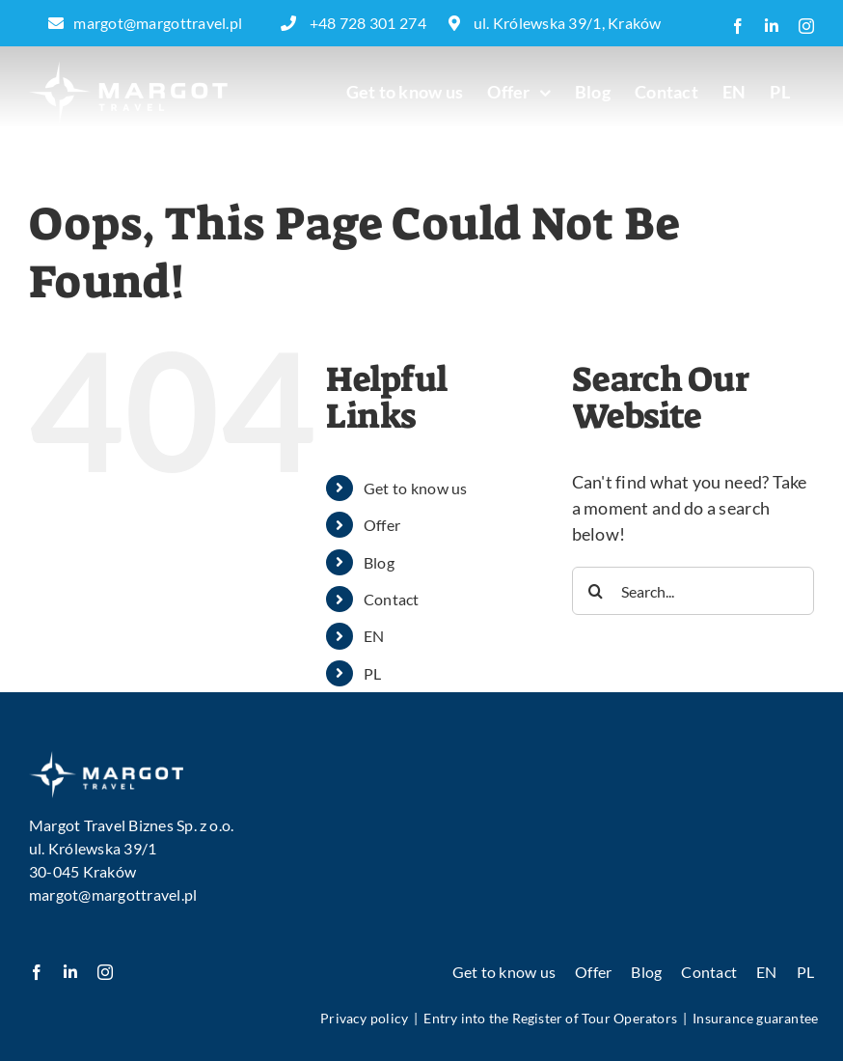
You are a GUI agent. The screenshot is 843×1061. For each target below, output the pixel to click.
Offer (382, 525)
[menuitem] (734, 91)
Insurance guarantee (755, 1018)
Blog (379, 562)
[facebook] (36, 972)
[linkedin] (70, 972)
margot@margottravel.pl (145, 23)
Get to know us (416, 488)
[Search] (596, 591)
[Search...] (693, 591)
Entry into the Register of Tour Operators (550, 1018)
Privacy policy (364, 1018)
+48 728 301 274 (355, 23)
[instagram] (105, 972)
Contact (392, 599)
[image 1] (106, 758)
